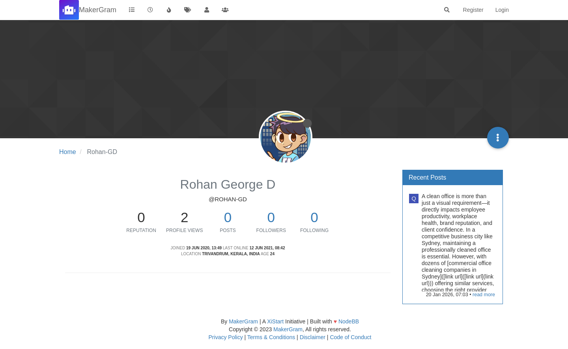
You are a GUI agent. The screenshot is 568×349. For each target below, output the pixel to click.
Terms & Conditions (271, 337)
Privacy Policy (226, 337)
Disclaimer (312, 337)
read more (484, 294)
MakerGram (243, 321)
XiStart (275, 321)
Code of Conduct (350, 337)
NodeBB (348, 321)
